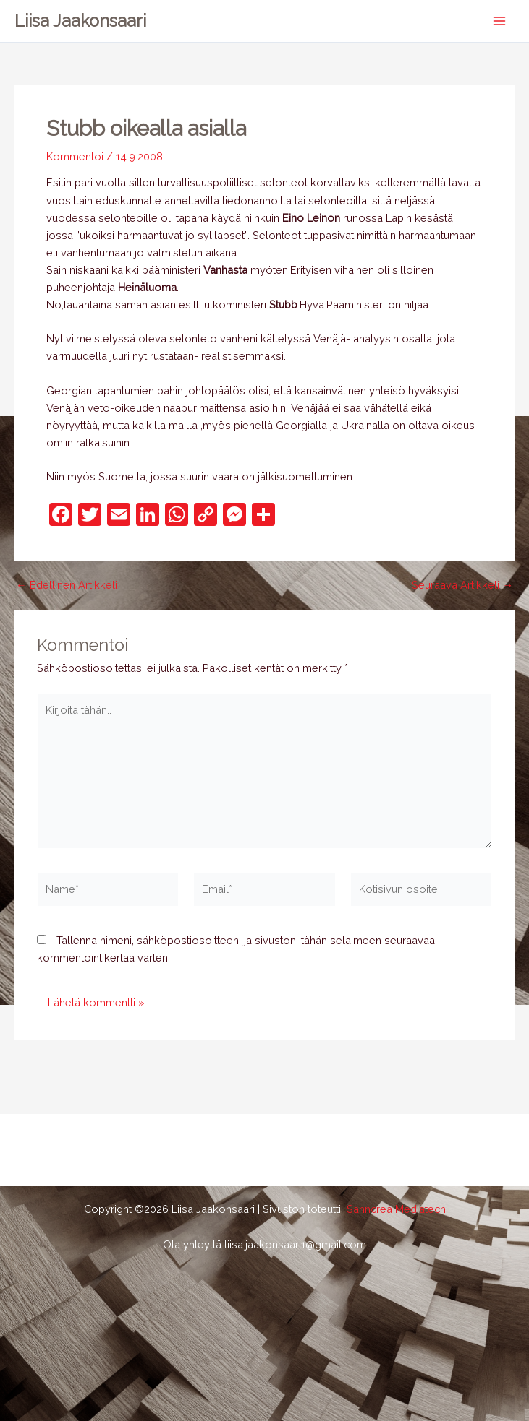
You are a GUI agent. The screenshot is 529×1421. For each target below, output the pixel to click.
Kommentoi (74, 156)
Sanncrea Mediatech (396, 1209)
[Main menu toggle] (499, 21)
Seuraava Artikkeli (462, 585)
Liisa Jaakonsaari (80, 21)
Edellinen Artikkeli (66, 585)
